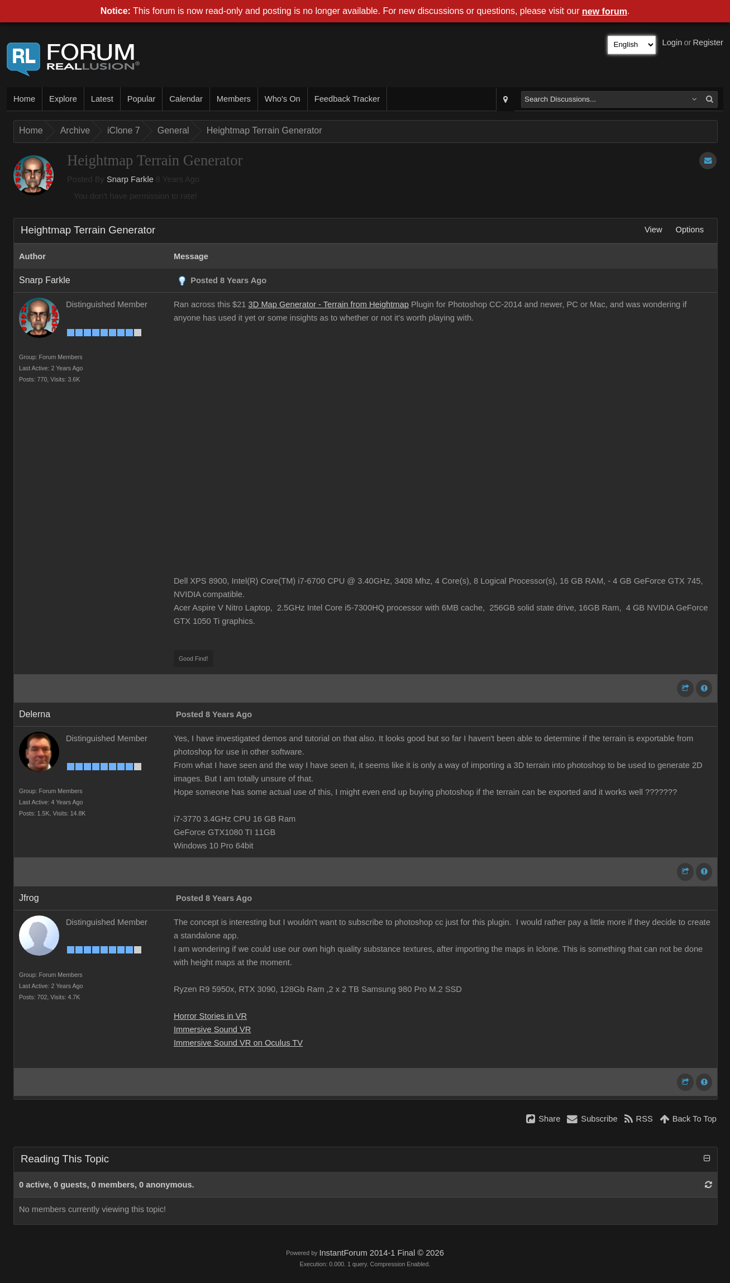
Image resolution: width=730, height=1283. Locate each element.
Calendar (186, 99)
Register (708, 42)
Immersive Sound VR (212, 1029)
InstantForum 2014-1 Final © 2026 (381, 1252)
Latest (102, 99)
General (173, 130)
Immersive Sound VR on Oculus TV (238, 1042)
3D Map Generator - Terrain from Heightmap (329, 304)
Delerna (34, 714)
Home (24, 99)
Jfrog (29, 898)
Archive (75, 130)
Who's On (282, 99)
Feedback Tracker (347, 99)
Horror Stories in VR (210, 1016)
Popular (142, 99)
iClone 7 (123, 130)
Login (672, 42)
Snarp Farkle (130, 179)
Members (233, 99)
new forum (604, 11)
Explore (63, 99)
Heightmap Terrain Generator (264, 130)
